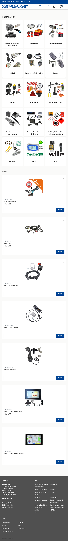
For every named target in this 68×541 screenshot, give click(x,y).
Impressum (5, 528)
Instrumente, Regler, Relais (41, 493)
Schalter (37, 497)
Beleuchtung (54, 484)
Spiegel (52, 492)
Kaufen (60, 210)
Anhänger (38, 510)
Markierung (53, 497)
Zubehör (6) (7, 414)
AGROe (52, 510)
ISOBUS (52, 489)
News (4, 525)
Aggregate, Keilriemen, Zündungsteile (41, 485)
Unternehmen (6, 523)
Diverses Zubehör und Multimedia (41, 506)
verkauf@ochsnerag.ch (9, 495)
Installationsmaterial (41, 489)
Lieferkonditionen (7, 531)
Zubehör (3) (7, 204)
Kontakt (20, 523)
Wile (36, 513)
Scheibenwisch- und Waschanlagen (56, 501)
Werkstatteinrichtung (41, 500)
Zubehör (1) (7, 246)
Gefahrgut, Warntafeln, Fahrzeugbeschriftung (57, 506)
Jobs (19, 525)
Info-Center (21, 528)
